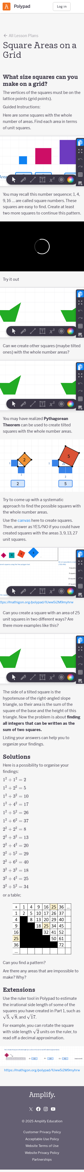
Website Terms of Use (42, 1146)
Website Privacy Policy (42, 1153)
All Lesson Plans (20, 35)
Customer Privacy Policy (42, 1132)
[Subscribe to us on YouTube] (53, 1109)
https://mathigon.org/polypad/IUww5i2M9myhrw (42, 1070)
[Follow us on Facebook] (38, 1109)
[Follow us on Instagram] (45, 1109)
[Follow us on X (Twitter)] (31, 1109)
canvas (24, 520)
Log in (62, 6)
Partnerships (42, 1159)
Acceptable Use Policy (42, 1139)
